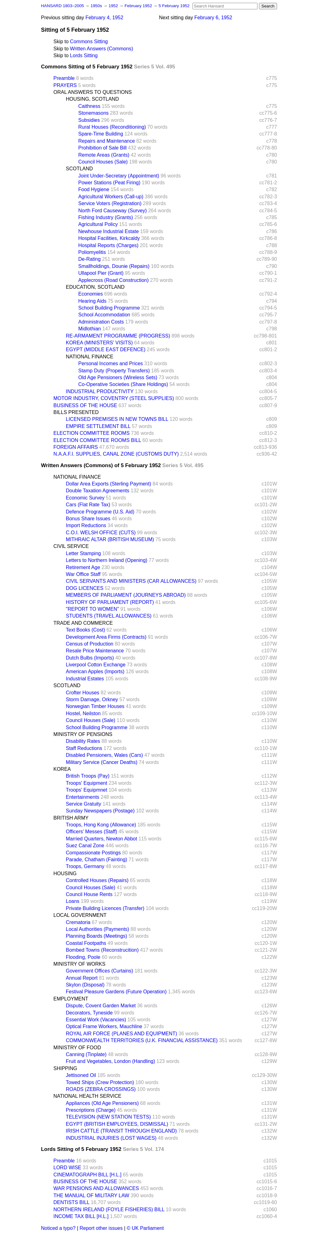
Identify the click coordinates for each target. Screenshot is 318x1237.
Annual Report (82, 978)
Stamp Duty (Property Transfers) (114, 370)
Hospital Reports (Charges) (108, 245)
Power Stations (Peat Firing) (109, 182)
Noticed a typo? (58, 1228)
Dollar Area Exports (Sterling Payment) (108, 483)
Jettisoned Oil (81, 1075)
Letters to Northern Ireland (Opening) (106, 560)
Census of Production (89, 643)
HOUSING (65, 873)
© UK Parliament (145, 1228)
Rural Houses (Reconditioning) (112, 127)
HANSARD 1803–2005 (62, 5)
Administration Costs (101, 321)
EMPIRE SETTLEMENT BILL (98, 426)
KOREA (62, 769)
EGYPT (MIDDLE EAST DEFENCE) (105, 349)
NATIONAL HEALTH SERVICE (87, 1096)
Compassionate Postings (93, 852)
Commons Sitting (89, 41)
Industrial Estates (85, 678)
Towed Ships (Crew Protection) (100, 1082)
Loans (73, 901)
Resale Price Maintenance (95, 650)
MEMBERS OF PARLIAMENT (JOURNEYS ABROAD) (126, 595)
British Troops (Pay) (87, 776)
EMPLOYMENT (70, 998)
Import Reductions (86, 525)
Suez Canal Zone (85, 845)
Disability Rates (83, 741)
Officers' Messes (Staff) (91, 831)
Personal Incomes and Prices (110, 363)
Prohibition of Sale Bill (102, 147)
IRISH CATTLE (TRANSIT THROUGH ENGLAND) (121, 1131)
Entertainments (82, 797)
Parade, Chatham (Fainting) (96, 859)
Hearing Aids (92, 301)
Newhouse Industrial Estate (108, 231)
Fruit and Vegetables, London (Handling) (110, 1061)
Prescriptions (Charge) (91, 1110)
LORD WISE (67, 1167)
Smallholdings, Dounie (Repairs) (113, 266)
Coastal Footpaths (86, 943)
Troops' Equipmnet (86, 790)
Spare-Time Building (100, 133)
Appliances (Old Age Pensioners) (102, 1103)
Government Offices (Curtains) (99, 970)
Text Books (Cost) (85, 629)
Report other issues (101, 1228)
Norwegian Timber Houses (95, 706)
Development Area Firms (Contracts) (106, 637)
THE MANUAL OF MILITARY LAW (91, 1195)
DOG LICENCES (84, 588)
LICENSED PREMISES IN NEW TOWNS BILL (117, 419)
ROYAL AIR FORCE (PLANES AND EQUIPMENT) (121, 1033)
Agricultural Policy (98, 224)
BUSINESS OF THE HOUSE (85, 405)
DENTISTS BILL (71, 1202)
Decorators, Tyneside (89, 1012)
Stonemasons (93, 113)
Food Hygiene (93, 189)
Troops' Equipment (86, 783)
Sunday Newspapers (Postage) (100, 810)
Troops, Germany (85, 866)
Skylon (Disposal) (85, 984)
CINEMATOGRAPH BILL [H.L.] (87, 1174)
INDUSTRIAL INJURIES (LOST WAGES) (111, 1138)
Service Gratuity (83, 804)
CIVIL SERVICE (71, 546)
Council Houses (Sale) (103, 161)
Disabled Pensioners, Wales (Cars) (104, 755)
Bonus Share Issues (88, 518)
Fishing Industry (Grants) (105, 217)
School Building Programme (109, 307)
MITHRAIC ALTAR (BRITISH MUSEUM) (110, 539)
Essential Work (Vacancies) (96, 1019)
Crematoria (78, 922)
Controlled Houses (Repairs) (97, 880)
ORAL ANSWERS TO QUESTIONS (92, 92)
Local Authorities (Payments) (97, 929)
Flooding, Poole (83, 957)
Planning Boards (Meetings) (96, 936)
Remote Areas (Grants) (103, 155)
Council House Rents (89, 894)
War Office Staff (83, 574)
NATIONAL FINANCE (89, 356)
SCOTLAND (79, 168)
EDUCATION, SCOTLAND (95, 287)
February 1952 (139, 5)
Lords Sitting (84, 55)
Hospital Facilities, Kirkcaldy (109, 238)
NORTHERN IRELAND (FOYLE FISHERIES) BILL (108, 1209)
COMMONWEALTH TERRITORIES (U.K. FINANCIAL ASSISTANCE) (142, 1040)
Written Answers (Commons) (101, 48)
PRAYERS (65, 85)
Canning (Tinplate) (86, 1054)
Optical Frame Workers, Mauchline (104, 1026)
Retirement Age (83, 567)
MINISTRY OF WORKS (79, 964)
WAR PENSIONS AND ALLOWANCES (96, 1188)
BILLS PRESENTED (76, 412)
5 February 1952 (174, 5)
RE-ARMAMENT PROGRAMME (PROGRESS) (118, 335)
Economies (90, 294)
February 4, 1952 (104, 17)
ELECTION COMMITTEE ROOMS (91, 433)
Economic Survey (85, 497)
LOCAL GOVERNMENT (80, 915)
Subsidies (89, 120)
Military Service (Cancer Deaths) (101, 762)
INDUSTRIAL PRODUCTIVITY (100, 391)
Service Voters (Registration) (110, 203)
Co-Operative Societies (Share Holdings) (123, 384)
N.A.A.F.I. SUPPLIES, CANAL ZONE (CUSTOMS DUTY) (116, 454)
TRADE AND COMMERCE (83, 623)
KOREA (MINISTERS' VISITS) (99, 342)
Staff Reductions (84, 748)
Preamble (64, 78)
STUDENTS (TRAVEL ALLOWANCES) (109, 615)
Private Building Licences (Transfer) (105, 908)
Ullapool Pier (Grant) (101, 273)
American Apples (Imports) (95, 671)
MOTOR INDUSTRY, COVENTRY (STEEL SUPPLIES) (113, 398)
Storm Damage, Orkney (92, 699)
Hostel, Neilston (83, 713)
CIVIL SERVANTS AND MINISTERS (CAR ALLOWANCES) (131, 581)
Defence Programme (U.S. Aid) (100, 511)
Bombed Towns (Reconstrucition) (102, 950)
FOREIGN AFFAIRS (75, 447)
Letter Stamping (83, 553)
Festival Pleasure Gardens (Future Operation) (116, 991)
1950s (96, 5)
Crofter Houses (82, 692)
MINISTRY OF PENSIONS (82, 734)
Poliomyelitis (92, 252)
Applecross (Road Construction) (113, 280)
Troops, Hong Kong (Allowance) (101, 824)
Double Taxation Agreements (97, 490)
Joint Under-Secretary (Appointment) (118, 175)
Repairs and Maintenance (106, 141)
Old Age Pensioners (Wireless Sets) (117, 377)
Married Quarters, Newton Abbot (101, 838)
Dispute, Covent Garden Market (101, 1005)
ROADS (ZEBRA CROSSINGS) (101, 1089)
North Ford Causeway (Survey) (112, 210)
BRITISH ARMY (71, 818)
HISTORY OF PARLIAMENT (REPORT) (110, 602)
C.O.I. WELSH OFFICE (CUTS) (101, 532)
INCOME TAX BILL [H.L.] (81, 1216)
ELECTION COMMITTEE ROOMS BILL (97, 440)
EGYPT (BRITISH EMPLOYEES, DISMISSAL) (117, 1124)
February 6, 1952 (213, 17)
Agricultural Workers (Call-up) (110, 196)
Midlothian (89, 328)
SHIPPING (65, 1068)
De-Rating (89, 259)
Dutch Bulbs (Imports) (90, 657)
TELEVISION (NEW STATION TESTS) (108, 1117)
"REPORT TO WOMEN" (92, 609)
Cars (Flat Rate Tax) (88, 504)
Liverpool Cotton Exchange (95, 664)
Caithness (89, 106)
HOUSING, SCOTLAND (92, 99)
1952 (114, 5)
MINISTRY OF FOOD (77, 1047)
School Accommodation (104, 314)
